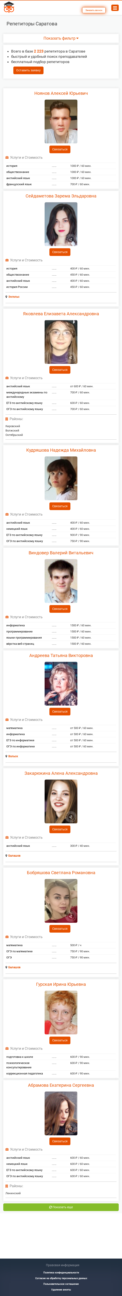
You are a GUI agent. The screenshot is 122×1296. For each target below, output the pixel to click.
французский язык (19, 184)
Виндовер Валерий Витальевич (61, 552)
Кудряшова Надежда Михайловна (61, 450)
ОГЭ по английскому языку (24, 409)
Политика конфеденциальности (61, 1272)
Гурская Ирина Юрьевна (61, 984)
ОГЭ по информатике (20, 746)
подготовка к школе (19, 1056)
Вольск (13, 756)
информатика (15, 625)
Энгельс (13, 296)
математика (14, 728)
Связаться (60, 149)
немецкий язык (17, 528)
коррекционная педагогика (24, 1073)
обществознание (17, 172)
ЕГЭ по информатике (20, 740)
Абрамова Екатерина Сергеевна (61, 1085)
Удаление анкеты (61, 1289)
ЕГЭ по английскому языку (24, 403)
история (11, 165)
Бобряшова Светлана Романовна (61, 872)
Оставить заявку (28, 70)
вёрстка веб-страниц (20, 643)
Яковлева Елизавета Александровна (61, 313)
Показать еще (61, 1207)
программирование (19, 631)
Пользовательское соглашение (61, 1284)
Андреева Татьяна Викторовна (61, 655)
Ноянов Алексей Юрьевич (61, 93)
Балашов (14, 855)
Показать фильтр (61, 38)
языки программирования (24, 637)
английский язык (18, 178)
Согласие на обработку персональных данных (61, 1278)
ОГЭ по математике (19, 951)
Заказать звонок (93, 10)
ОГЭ (9, 957)
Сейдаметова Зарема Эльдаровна (61, 196)
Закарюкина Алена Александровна (61, 773)
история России (17, 287)
